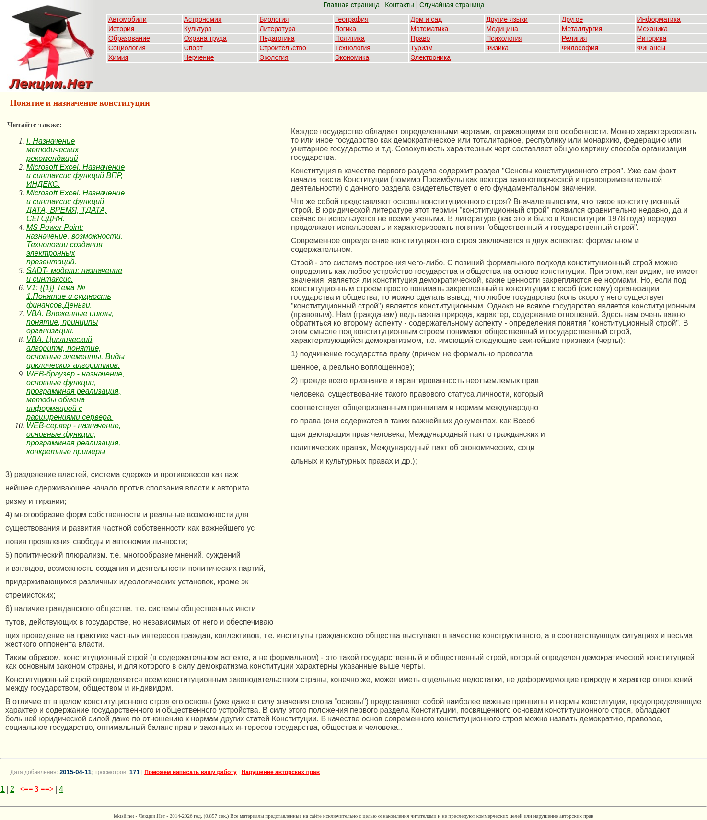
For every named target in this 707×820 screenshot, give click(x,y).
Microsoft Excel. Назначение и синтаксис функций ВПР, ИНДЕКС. (75, 175)
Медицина (502, 29)
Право (420, 38)
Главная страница (352, 5)
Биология (274, 19)
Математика (430, 29)
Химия (118, 57)
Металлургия (582, 29)
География (352, 19)
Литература (277, 29)
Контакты (399, 5)
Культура (198, 29)
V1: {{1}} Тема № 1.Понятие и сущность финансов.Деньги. (68, 296)
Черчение (199, 57)
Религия (574, 38)
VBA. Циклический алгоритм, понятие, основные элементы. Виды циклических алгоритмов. (75, 352)
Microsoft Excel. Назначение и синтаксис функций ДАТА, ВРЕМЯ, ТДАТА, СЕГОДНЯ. (75, 206)
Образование (129, 38)
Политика (350, 38)
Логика (345, 29)
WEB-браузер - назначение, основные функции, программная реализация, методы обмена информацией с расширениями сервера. (75, 395)
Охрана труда (205, 38)
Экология (273, 57)
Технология (353, 48)
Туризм (422, 48)
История (121, 29)
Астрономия (203, 19)
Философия (580, 48)
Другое (572, 19)
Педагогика (276, 38)
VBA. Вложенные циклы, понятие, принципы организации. (70, 322)
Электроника (431, 57)
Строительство (282, 48)
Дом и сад (426, 19)
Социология (127, 48)
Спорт (193, 48)
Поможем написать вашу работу (190, 772)
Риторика (651, 38)
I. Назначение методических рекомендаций (52, 149)
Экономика (352, 57)
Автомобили (127, 19)
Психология (504, 38)
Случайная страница (452, 5)
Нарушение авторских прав (281, 772)
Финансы (651, 48)
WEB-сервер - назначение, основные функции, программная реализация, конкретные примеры (73, 438)
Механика (652, 29)
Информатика (658, 19)
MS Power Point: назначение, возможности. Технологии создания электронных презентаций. (74, 244)
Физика (497, 48)
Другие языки (507, 19)
